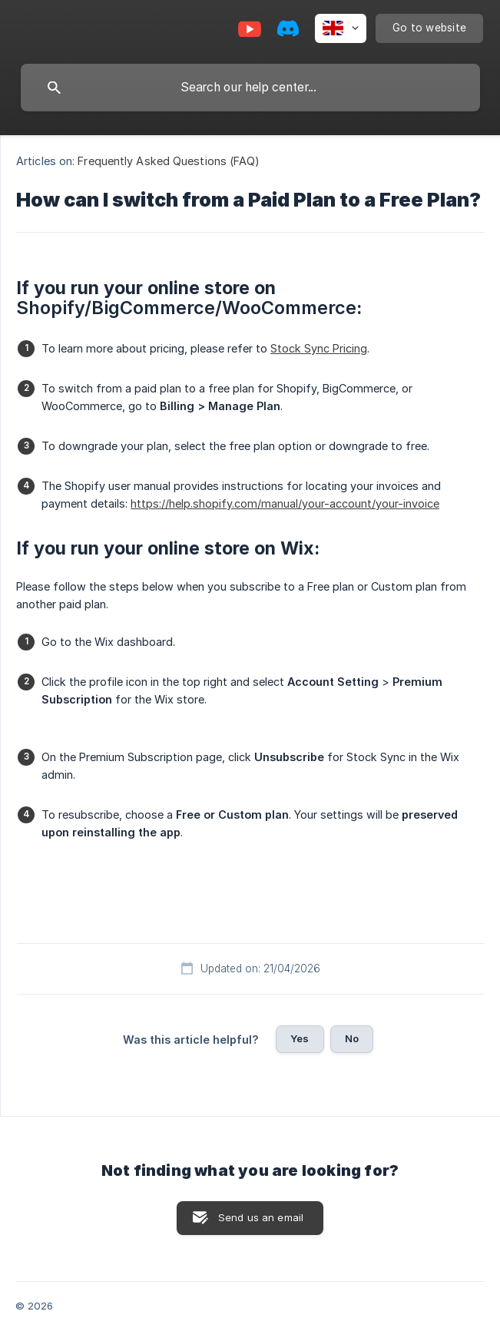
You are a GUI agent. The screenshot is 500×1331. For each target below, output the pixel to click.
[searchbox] (250, 87)
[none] (340, 28)
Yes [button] (299, 1038)
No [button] (352, 1038)
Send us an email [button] (260, 1217)
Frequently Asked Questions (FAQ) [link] (169, 160)
